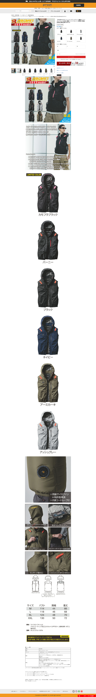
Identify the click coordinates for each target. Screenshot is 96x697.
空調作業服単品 (31, 15)
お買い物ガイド (14, 691)
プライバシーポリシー (32, 691)
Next (53, 41)
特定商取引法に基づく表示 (45, 691)
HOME (12, 15)
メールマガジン (23, 691)
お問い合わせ (65, 691)
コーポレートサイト (56, 691)
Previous (13, 41)
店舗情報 (78, 5)
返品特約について (60, 68)
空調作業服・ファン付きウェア (21, 15)
